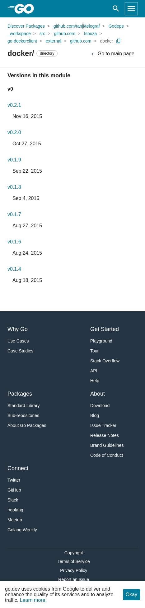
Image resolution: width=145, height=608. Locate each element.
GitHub (14, 490)
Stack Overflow (104, 360)
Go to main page (112, 54)
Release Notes (104, 435)
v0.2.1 (14, 105)
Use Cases (18, 340)
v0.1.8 (14, 187)
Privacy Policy (73, 570)
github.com (64, 33)
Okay (131, 594)
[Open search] (116, 8)
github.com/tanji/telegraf (77, 26)
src (42, 33)
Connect (17, 468)
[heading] (26, 9)
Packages (19, 394)
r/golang (15, 509)
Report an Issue (73, 579)
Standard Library (23, 405)
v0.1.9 (14, 159)
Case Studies (20, 350)
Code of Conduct (106, 455)
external (53, 41)
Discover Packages (26, 26)
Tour (94, 350)
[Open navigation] (131, 8)
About (97, 394)
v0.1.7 (14, 214)
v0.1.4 (14, 269)
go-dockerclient (22, 41)
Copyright (73, 552)
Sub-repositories (23, 415)
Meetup (14, 519)
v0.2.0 (14, 132)
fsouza (90, 33)
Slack (12, 499)
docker (106, 41)
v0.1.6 (14, 241)
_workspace (19, 33)
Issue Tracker (103, 425)
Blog (94, 415)
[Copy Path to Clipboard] (118, 41)
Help (94, 380)
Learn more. (33, 600)
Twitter (13, 480)
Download (100, 405)
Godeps (116, 26)
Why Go (17, 329)
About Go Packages (26, 425)
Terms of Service (74, 561)
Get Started (104, 329)
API (93, 370)
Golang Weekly (22, 529)
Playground (101, 340)
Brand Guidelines (107, 445)
